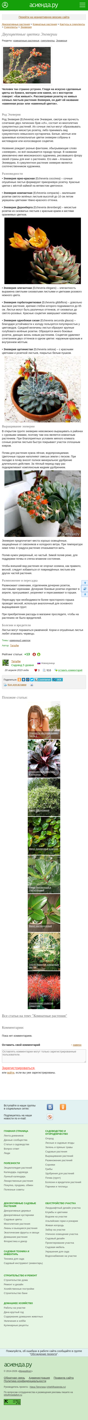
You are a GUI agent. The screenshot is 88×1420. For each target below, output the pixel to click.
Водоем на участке (56, 1216)
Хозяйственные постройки (19, 1288)
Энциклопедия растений (18, 1167)
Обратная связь (14, 1377)
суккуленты (48, 40)
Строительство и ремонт (20, 1275)
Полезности (12, 1163)
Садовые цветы (13, 1219)
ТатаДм (14, 645)
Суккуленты (11, 27)
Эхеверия (26, 27)
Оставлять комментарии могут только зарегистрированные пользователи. (44, 1056)
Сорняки (50, 1164)
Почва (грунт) (53, 1177)
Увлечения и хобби (15, 1320)
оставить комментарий (70, 670)
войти (10, 1072)
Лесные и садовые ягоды (59, 1142)
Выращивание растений (59, 1156)
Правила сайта (64, 1377)
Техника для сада (14, 1258)
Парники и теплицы (56, 1186)
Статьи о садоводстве (16, 1144)
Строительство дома (16, 1280)
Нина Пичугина (38, 1387)
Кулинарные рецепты (16, 1325)
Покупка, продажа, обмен (18, 1185)
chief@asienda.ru (56, 1387)
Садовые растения (56, 1151)
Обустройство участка (60, 1203)
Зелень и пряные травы (59, 1147)
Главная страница (16, 1131)
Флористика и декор (15, 1241)
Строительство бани (15, 1293)
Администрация (39, 1377)
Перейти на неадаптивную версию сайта (44, 17)
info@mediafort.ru (13, 1395)
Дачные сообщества (15, 1140)
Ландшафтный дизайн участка (63, 1207)
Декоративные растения (16, 24)
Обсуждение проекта (44, 1354)
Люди (7, 1153)
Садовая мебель (55, 1247)
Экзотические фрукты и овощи (21, 1232)
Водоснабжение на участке (61, 1255)
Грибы (49, 1169)
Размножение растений (58, 1160)
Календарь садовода (16, 1172)
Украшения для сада (57, 1251)
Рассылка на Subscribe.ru (50, 1117)
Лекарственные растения (18, 1180)
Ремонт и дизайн (13, 1284)
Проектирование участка (59, 1242)
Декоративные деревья (17, 1210)
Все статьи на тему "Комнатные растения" (34, 1016)
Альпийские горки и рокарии (61, 1221)
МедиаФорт (25, 1371)
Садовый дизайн (55, 1238)
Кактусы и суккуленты (72, 24)
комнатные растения (26, 40)
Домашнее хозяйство (18, 1303)
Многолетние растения (17, 1223)
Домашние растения (16, 1236)
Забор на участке (55, 1229)
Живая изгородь (54, 1225)
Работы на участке (14, 1307)
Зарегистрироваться (18, 1068)
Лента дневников (14, 1135)
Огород (49, 1138)
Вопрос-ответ (11, 1148)
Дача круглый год (14, 1312)
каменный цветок (20, 640)
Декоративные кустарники (19, 1215)
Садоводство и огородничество (56, 1132)
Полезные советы (14, 1189)
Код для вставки (17, 684)
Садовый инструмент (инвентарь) (23, 1263)
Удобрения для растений (59, 1173)
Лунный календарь (15, 1176)
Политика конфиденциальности (25, 1381)
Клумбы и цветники (56, 1212)
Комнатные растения (45, 24)
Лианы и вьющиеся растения (20, 1228)
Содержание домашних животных (23, 1316)
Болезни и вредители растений (63, 1182)
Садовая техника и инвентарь (16, 1253)
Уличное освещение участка (61, 1234)
